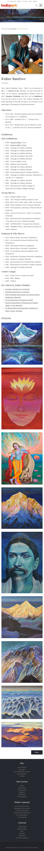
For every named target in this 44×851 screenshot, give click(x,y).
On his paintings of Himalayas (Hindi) (19, 300)
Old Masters (22, 794)
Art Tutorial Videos (22, 815)
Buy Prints (22, 769)
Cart (8, 1)
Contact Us (25, 1)
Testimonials (22, 827)
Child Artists (22, 788)
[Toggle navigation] (41, 5)
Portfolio (4, 83)
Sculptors (22, 792)
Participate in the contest (22, 808)
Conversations (22, 817)
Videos (25, 829)
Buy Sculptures (22, 774)
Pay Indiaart (22, 835)
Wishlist (19, 1)
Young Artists (22, 790)
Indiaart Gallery (15, 142)
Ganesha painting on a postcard (17, 292)
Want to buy (13, 1)
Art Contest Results (22, 810)
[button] (36, 5)
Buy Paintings (22, 767)
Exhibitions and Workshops (22, 813)
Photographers (22, 796)
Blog (22, 831)
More (37, 752)
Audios (19, 829)
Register (35, 1)
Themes (22, 776)
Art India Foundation (22, 838)
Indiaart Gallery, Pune (18, 145)
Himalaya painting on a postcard (17, 289)
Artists (14, 29)
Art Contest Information (22, 806)
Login (30, 1)
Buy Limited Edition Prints (22, 771)
